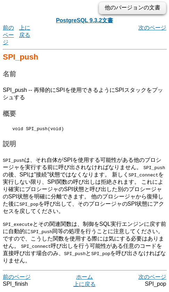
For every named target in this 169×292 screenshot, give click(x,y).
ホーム (84, 278)
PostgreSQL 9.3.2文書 (84, 20)
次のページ (152, 28)
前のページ (8, 35)
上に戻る (84, 285)
